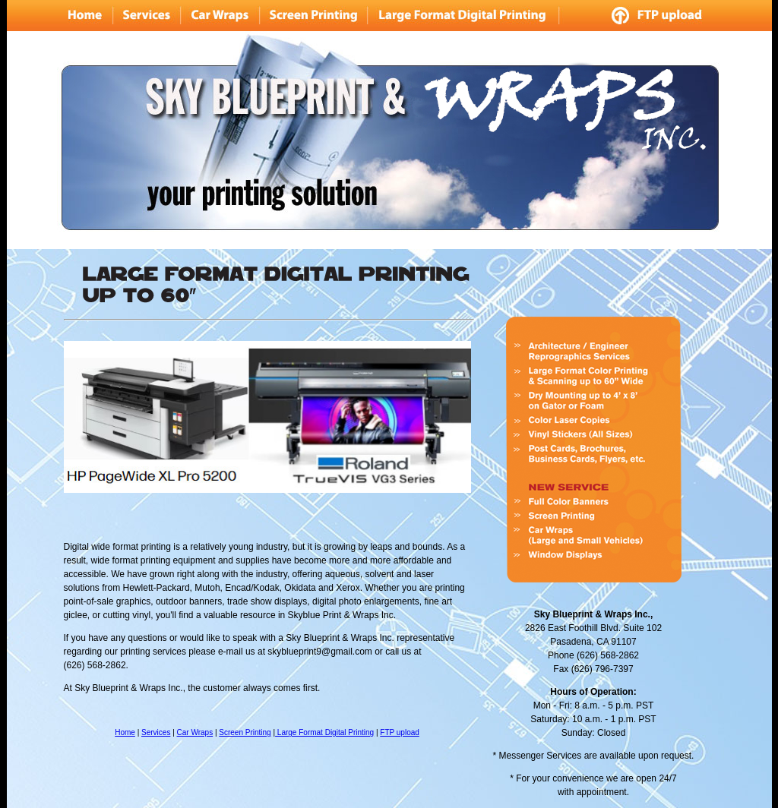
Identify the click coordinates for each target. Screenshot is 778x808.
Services (155, 732)
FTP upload (399, 732)
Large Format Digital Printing (324, 732)
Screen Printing (244, 732)
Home (125, 732)
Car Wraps (195, 732)
